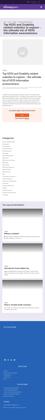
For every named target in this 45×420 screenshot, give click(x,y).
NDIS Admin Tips (6, 163)
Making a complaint (11, 225)
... (21, 230)
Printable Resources (17, 80)
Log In (22, 107)
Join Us (27, 110)
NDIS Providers (5, 156)
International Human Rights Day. (16, 260)
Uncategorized (5, 136)
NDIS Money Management (24, 79)
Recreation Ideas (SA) (7, 140)
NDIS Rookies (5, 149)
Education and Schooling (8, 177)
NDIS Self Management (10, 80)
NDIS (19, 79)
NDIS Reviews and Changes (34, 79)
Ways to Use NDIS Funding (8, 133)
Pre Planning (5, 145)
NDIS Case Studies (6, 161)
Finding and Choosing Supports (11, 79)
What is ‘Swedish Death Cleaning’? (17, 296)
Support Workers (24, 80)
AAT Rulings (5, 186)
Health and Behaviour (7, 170)
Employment (5, 175)
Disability (4, 79)
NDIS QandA (5, 154)
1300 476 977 (9, 399)
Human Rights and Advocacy (8, 168)
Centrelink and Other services (9, 184)
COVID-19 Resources (7, 182)
